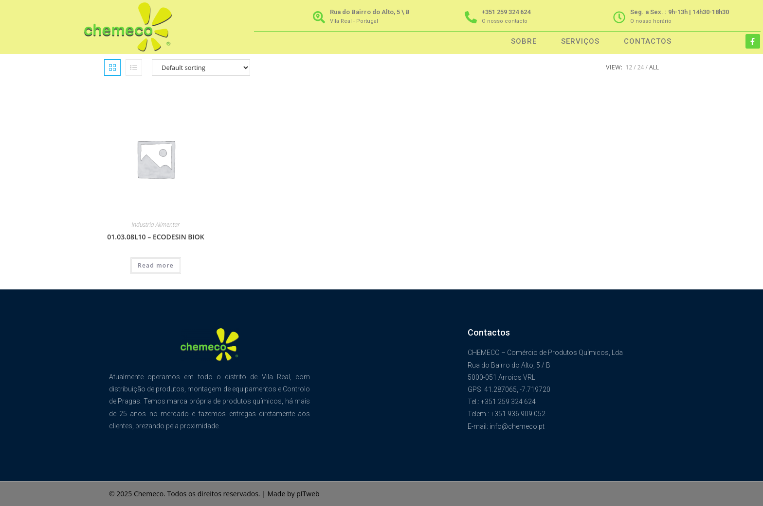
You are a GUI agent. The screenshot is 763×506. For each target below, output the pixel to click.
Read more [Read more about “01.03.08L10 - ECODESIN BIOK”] (156, 265)
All (654, 67)
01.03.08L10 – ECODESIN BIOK (155, 236)
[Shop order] (201, 67)
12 (629, 67)
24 (640, 67)
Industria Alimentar (155, 224)
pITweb (307, 493)
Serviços (580, 41)
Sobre (524, 41)
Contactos (648, 41)
